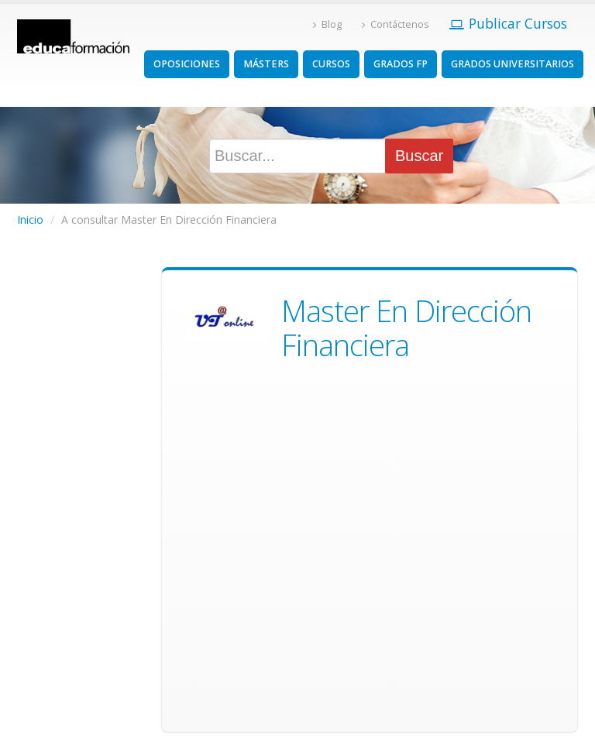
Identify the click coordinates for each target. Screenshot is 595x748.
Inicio (30, 219)
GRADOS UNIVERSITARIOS (512, 63)
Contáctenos (395, 24)
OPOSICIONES (186, 63)
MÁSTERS (266, 63)
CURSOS (331, 63)
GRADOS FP (400, 63)
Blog (327, 24)
